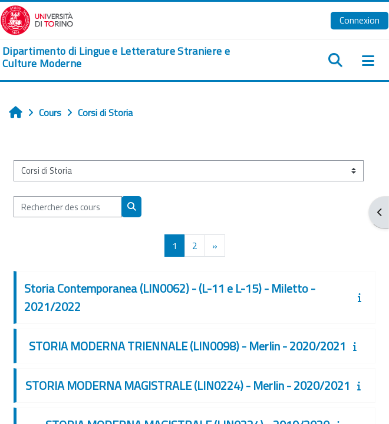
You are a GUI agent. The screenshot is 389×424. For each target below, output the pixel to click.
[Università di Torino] (37, 19)
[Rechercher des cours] (68, 206)
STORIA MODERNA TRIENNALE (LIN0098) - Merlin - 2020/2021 (187, 346)
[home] (129, 57)
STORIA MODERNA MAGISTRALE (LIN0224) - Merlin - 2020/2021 (187, 385)
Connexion (359, 20)
